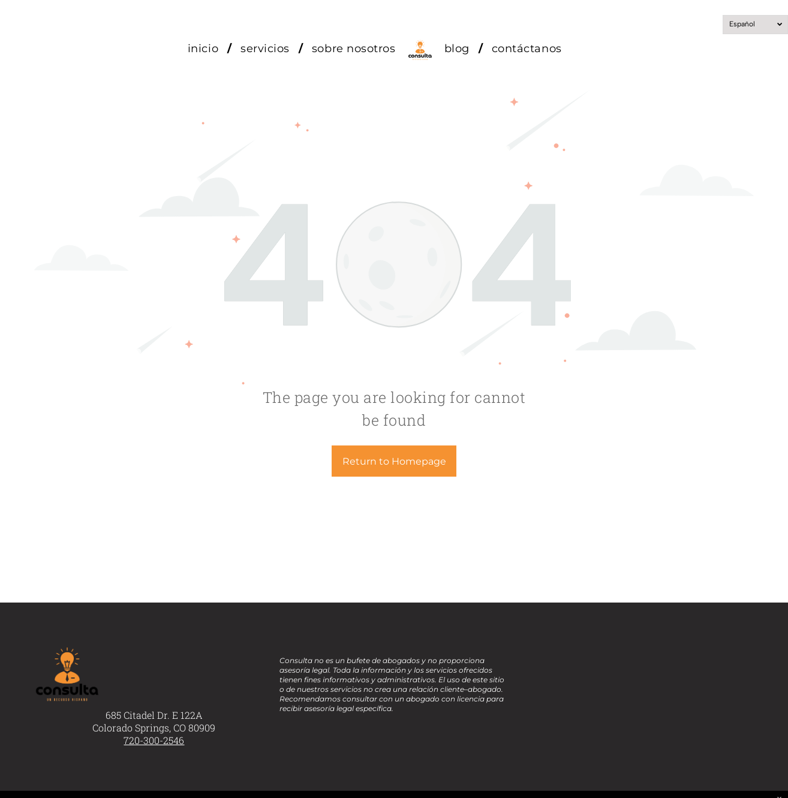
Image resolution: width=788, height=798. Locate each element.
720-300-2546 (154, 740)
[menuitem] (205, 48)
